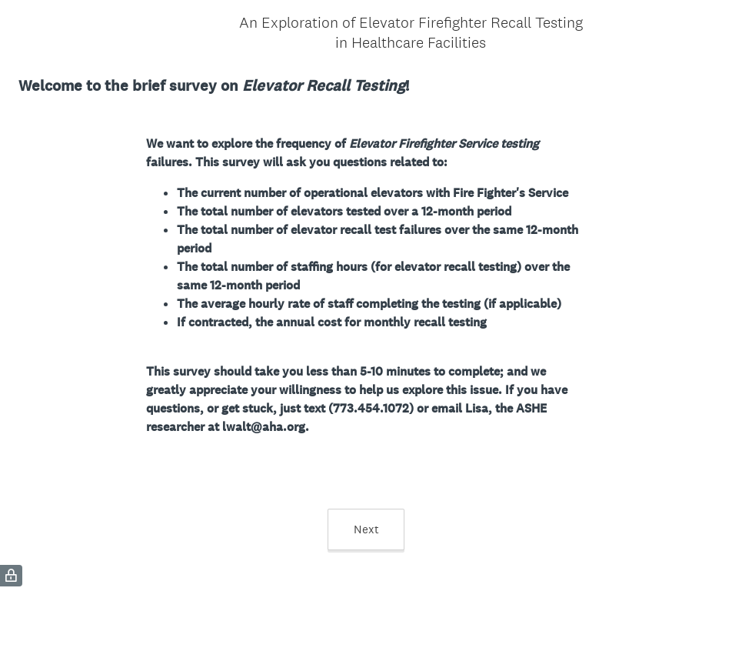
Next (366, 529)
